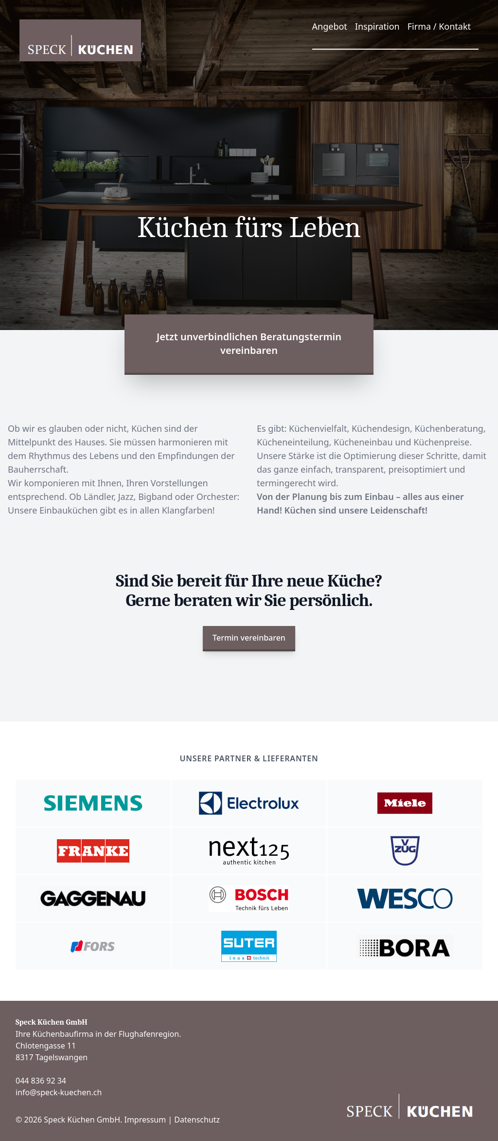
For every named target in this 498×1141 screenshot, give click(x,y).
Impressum (145, 1119)
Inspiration (377, 26)
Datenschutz (197, 1119)
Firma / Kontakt (439, 26)
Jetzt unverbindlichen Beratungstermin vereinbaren (249, 343)
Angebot (329, 26)
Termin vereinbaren (249, 637)
